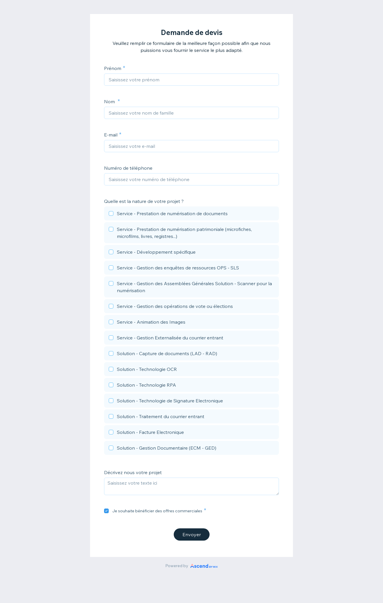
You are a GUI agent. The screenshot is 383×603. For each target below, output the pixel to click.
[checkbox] (191, 214)
